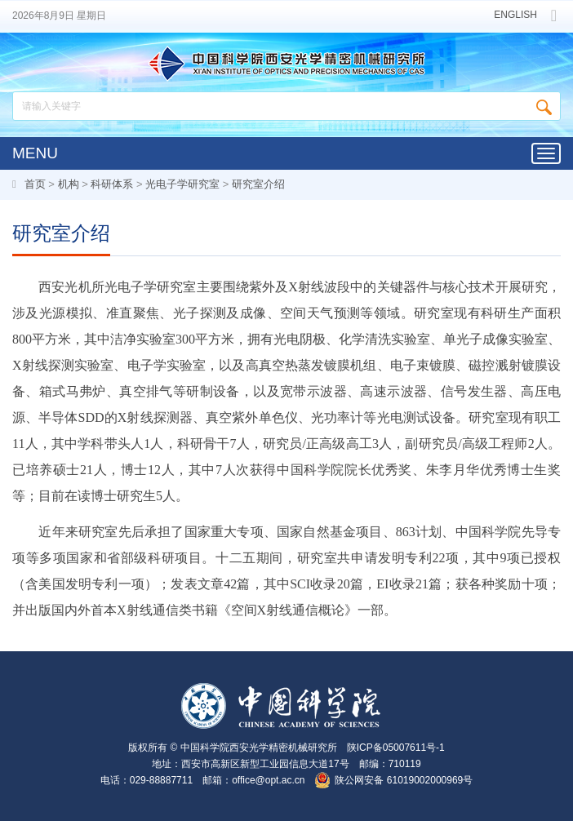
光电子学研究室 (182, 184)
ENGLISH (515, 15)
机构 (68, 184)
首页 (35, 184)
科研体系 (112, 184)
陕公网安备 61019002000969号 (404, 780)
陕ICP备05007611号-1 (396, 747)
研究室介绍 (258, 184)
